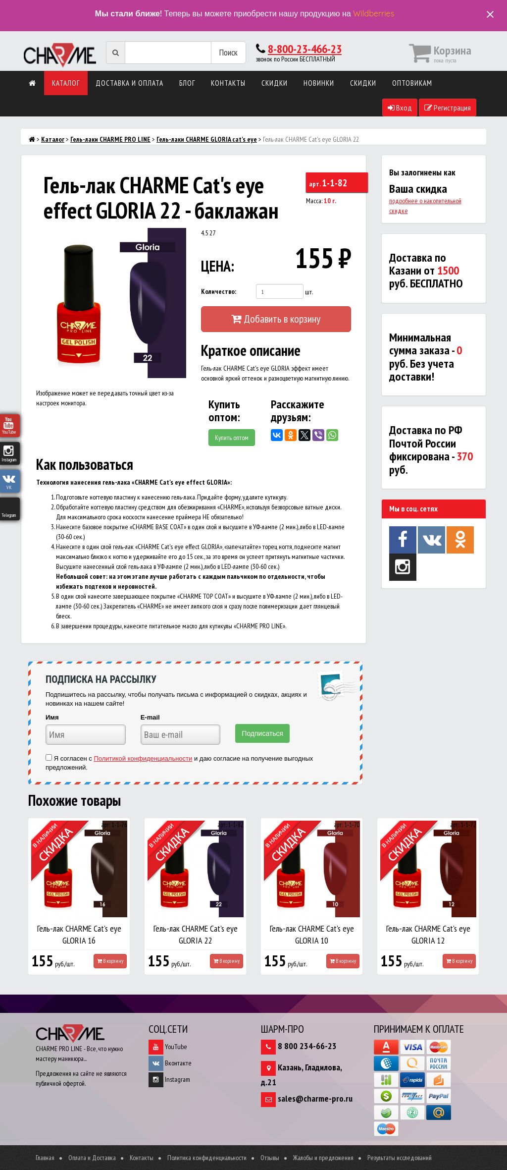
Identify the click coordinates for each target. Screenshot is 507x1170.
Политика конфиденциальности (207, 1157)
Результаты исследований (399, 1157)
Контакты (228, 83)
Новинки (319, 83)
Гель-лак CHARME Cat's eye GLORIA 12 (428, 934)
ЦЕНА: (217, 266)
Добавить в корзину (275, 319)
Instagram (169, 1079)
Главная (45, 1157)
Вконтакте (170, 1063)
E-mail (150, 717)
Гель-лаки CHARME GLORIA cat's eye (206, 139)
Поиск (228, 52)
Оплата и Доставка (92, 1157)
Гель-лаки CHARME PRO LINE (110, 139)
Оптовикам (412, 83)
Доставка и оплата (129, 83)
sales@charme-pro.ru (315, 1098)
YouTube (168, 1046)
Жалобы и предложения (323, 1157)
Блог (187, 83)
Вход (400, 107)
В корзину (110, 960)
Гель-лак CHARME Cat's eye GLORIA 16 (79, 934)
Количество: (218, 291)
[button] (177, 237)
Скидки (274, 83)
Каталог (66, 83)
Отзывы (269, 1157)
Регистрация (447, 107)
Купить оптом (232, 437)
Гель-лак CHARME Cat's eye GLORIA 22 (195, 934)
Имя (52, 717)
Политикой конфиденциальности (143, 758)
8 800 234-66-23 (307, 1046)
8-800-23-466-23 (305, 48)
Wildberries (373, 13)
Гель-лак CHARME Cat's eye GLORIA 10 (312, 934)
